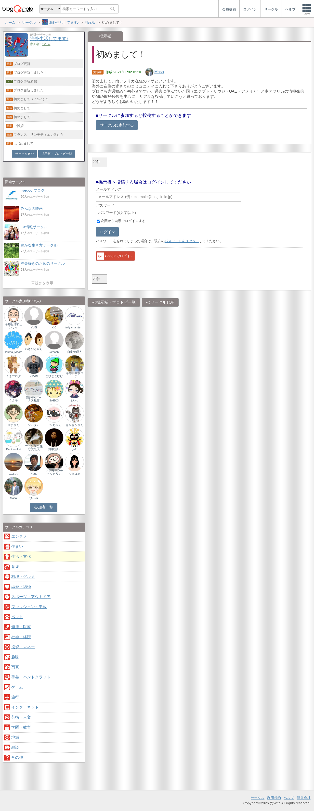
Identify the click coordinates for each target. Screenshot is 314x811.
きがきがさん (74, 425)
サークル (257, 798)
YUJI (34, 327)
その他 (17, 757)
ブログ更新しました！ (30, 73)
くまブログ (13, 376)
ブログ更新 (21, 64)
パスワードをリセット (182, 241)
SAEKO (54, 400)
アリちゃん (54, 425)
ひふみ (33, 498)
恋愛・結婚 (21, 587)
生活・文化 (21, 556)
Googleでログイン (114, 256)
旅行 (15, 697)
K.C (54, 327)
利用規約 (274, 798)
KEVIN (33, 376)
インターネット (25, 707)
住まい (17, 546)
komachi (54, 351)
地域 (15, 737)
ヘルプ (289, 798)
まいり (74, 400)
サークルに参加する (117, 125)
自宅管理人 (74, 351)
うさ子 (13, 400)
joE (74, 449)
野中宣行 (54, 449)
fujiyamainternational (74, 327)
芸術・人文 (21, 717)
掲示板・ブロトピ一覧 (116, 302)
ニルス (13, 473)
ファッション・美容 (29, 607)
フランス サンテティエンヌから (38, 135)
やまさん (13, 425)
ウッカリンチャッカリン (54, 472)
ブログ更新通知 (25, 81)
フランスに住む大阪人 (34, 448)
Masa (159, 72)
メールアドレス (109, 189)
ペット (17, 617)
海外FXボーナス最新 (33, 399)
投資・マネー (23, 647)
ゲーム (17, 687)
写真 (15, 667)
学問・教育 (21, 727)
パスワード (105, 205)
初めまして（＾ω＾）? (30, 99)
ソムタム (34, 425)
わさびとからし (34, 350)
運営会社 (304, 798)
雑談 (15, 747)
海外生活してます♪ (49, 38)
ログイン (107, 232)
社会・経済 (21, 637)
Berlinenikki (13, 449)
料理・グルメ (23, 576)
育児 (15, 566)
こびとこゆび (54, 376)
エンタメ (19, 536)
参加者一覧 (43, 507)
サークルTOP (162, 302)
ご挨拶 (18, 126)
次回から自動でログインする (123, 221)
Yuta (34, 473)
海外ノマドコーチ (74, 375)
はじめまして (23, 143)
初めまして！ (23, 108)
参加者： (40, 44)
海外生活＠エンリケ (13, 326)
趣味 (15, 657)
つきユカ (74, 473)
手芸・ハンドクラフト (31, 677)
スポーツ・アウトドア (31, 597)
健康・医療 (21, 627)
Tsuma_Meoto (13, 351)
